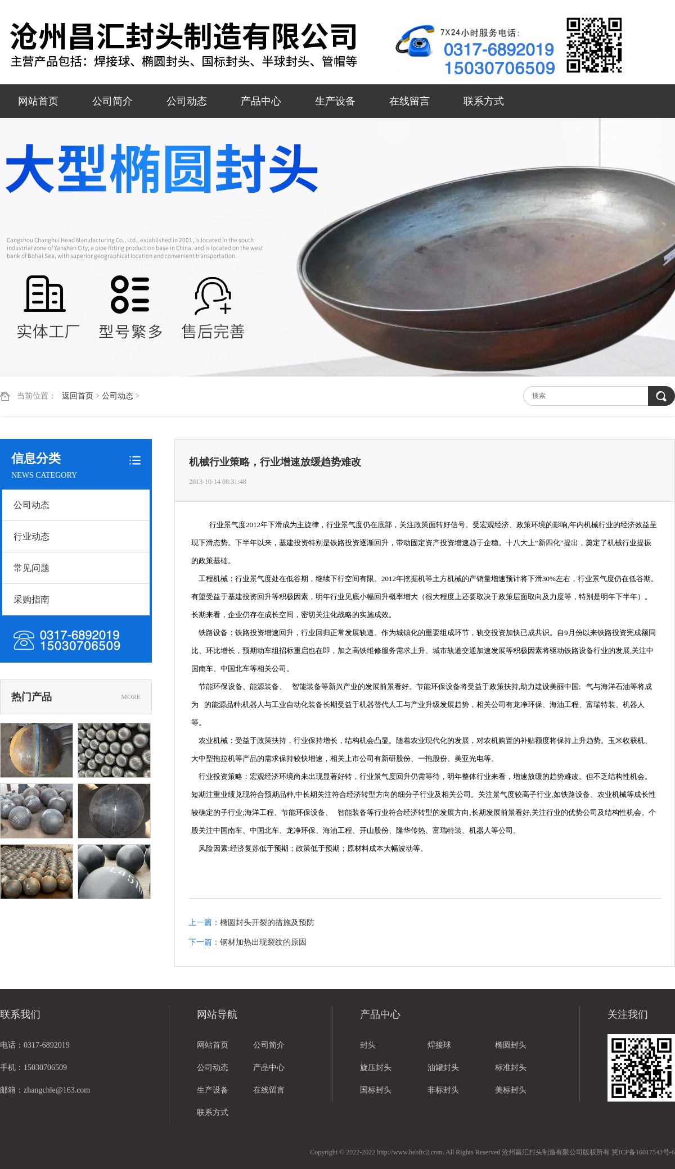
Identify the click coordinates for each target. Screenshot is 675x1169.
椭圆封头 (510, 1045)
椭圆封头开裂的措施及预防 (267, 922)
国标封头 (376, 1090)
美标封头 (510, 1090)
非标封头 (443, 1090)
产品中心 (261, 101)
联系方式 (484, 101)
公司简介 (112, 101)
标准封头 (510, 1067)
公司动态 (186, 101)
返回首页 (77, 396)
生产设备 (335, 101)
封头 (368, 1045)
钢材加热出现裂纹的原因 (263, 942)
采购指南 (32, 599)
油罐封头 (443, 1067)
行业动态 (32, 536)
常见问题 (32, 568)
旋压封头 (376, 1067)
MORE (131, 697)
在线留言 (409, 101)
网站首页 (38, 101)
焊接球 (439, 1045)
